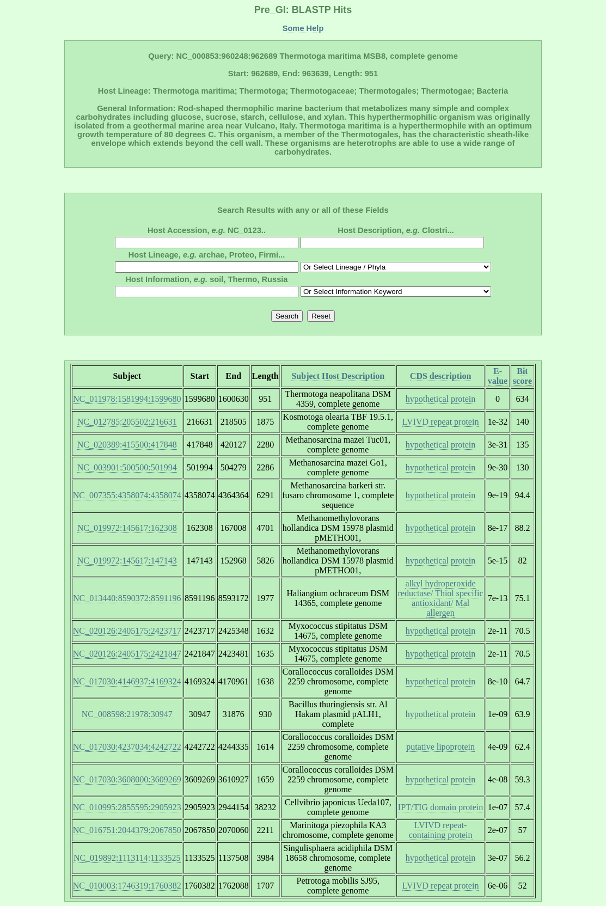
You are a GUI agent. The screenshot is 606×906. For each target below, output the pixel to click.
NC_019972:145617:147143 (127, 560)
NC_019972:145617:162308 (127, 527)
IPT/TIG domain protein (440, 807)
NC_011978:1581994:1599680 (127, 398)
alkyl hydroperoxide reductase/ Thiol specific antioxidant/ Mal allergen (440, 598)
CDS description (440, 376)
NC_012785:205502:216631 (127, 421)
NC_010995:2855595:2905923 (127, 807)
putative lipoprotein (440, 746)
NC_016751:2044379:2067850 (127, 830)
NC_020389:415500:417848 (127, 444)
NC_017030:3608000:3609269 (127, 779)
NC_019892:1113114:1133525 (127, 857)
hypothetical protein (440, 398)
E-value (497, 375)
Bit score (522, 375)
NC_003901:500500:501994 (127, 467)
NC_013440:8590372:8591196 (127, 598)
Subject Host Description (337, 376)
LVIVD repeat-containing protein (441, 830)
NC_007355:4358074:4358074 (127, 495)
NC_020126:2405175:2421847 (127, 653)
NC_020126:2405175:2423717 (127, 630)
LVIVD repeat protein (440, 421)
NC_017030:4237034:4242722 (127, 746)
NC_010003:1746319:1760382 (127, 885)
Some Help (303, 28)
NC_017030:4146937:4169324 (127, 681)
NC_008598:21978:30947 (127, 714)
